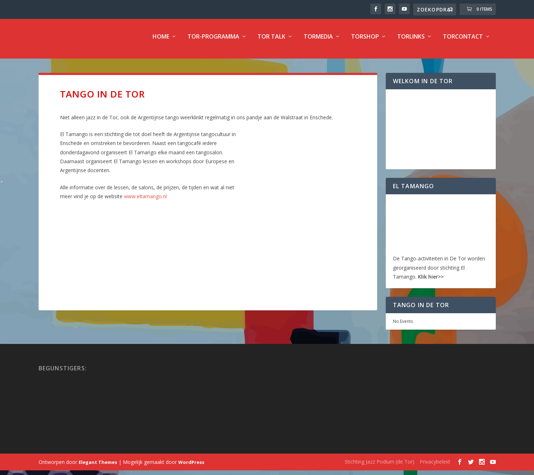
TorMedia (318, 41)
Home (161, 41)
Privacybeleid (435, 466)
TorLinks (411, 41)
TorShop (365, 41)
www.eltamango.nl (145, 201)
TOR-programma (213, 41)
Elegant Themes (98, 467)
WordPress (191, 467)
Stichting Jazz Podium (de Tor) (379, 466)
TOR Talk (271, 41)
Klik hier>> (431, 281)
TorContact (463, 41)
